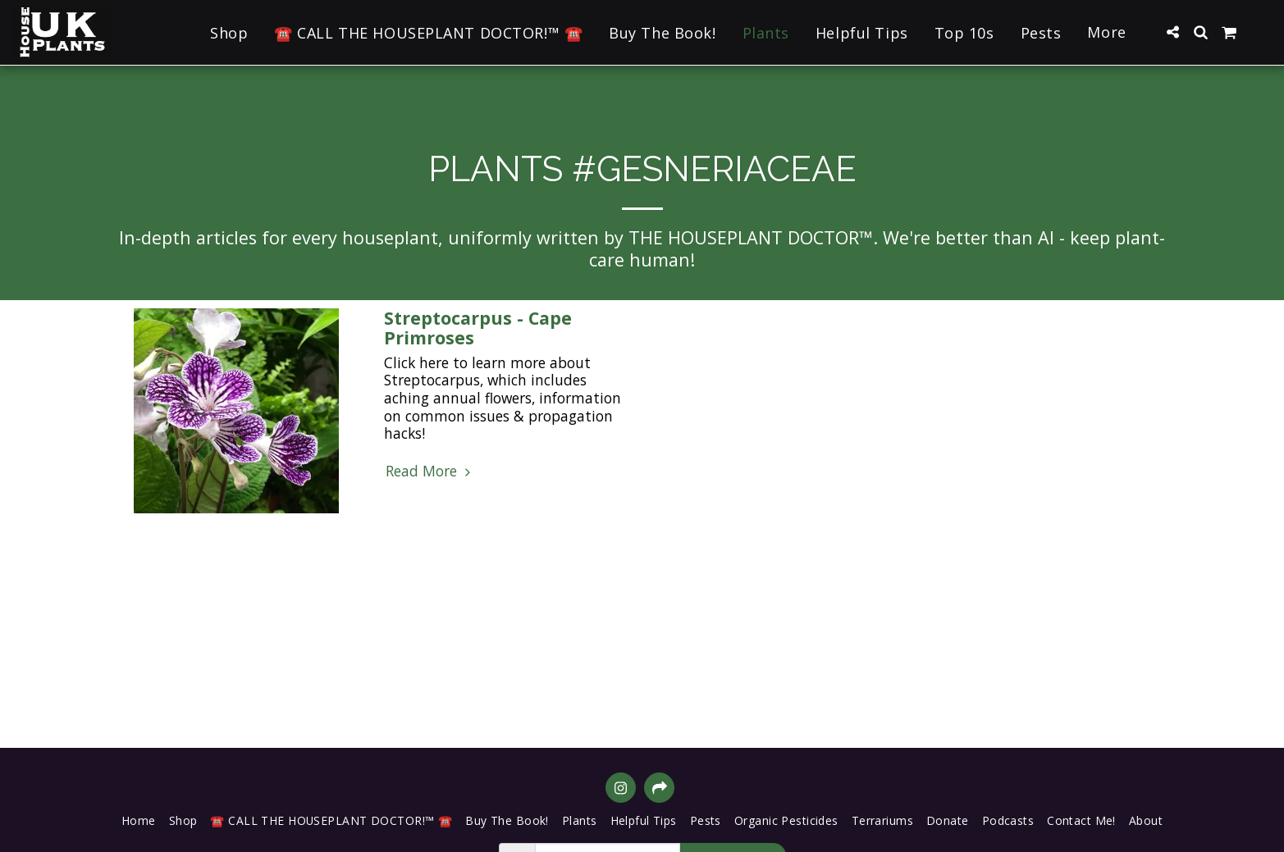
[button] (1172, 32)
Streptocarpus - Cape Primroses (478, 327)
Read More (430, 471)
